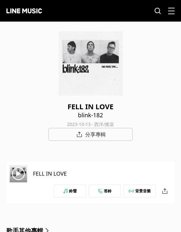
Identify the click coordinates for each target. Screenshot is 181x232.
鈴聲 (70, 191)
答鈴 (105, 191)
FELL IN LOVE (50, 173)
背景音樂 (140, 191)
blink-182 (90, 115)
